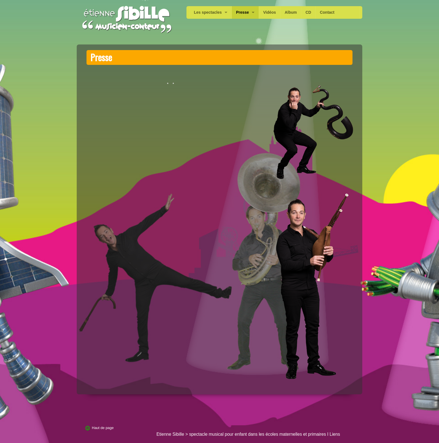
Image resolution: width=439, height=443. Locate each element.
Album (291, 12)
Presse (242, 12)
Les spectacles (208, 12)
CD (308, 12)
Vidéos (269, 12)
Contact (327, 12)
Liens (335, 434)
